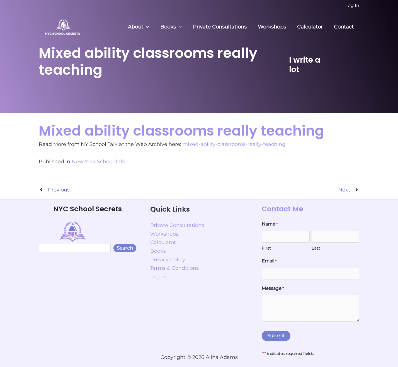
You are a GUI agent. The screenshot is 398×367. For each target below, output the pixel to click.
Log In (158, 274)
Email (269, 261)
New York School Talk (98, 161)
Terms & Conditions (174, 266)
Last (316, 247)
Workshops (275, 27)
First (266, 247)
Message (273, 288)
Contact (344, 27)
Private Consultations (224, 27)
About (144, 27)
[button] (152, 27)
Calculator (311, 27)
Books (176, 27)
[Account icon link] (352, 5)
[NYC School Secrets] (62, 26)
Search (125, 247)
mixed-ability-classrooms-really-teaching (234, 144)
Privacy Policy (167, 258)
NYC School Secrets (87, 209)
